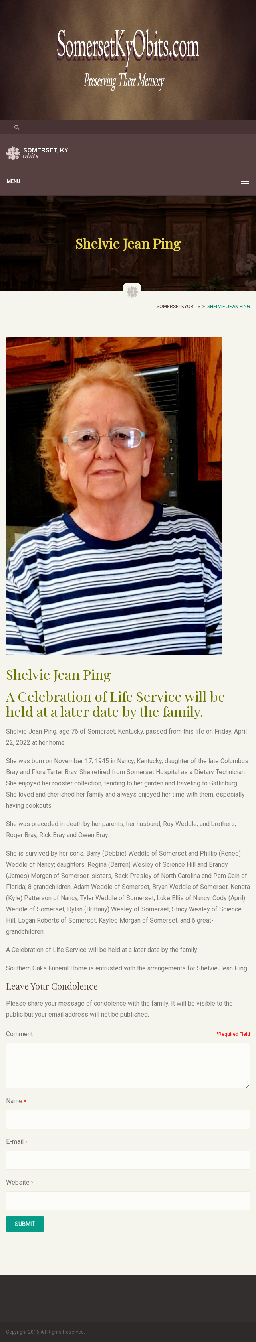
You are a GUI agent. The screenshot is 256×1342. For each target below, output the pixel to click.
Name (14, 1101)
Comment (19, 1034)
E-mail (15, 1141)
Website (18, 1182)
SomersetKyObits (178, 306)
